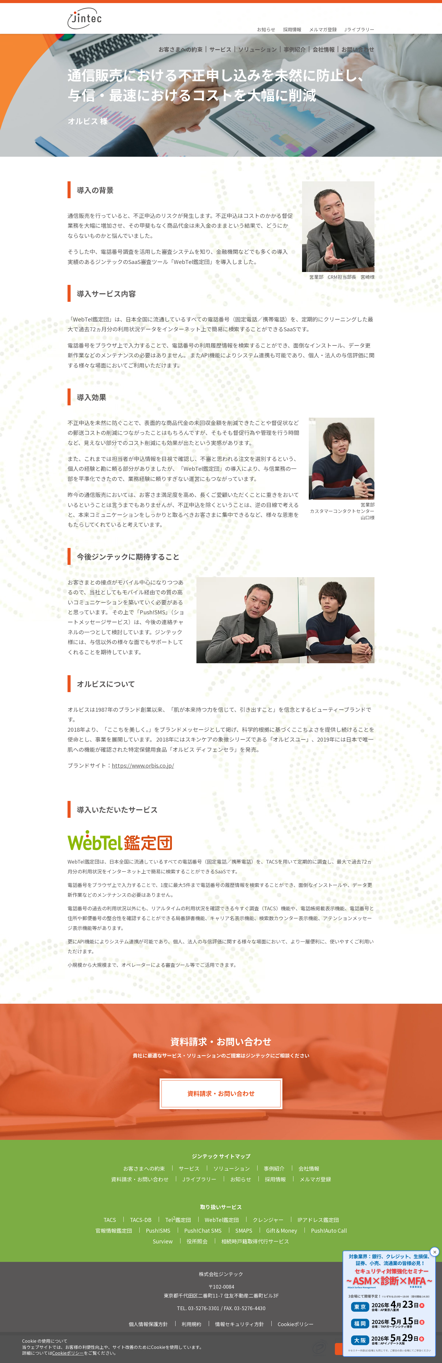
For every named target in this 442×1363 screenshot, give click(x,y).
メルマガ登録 (323, 11)
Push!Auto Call (329, 1230)
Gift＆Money (281, 1230)
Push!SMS (158, 1230)
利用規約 (191, 1324)
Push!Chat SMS (203, 1230)
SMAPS (243, 1230)
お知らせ (266, 11)
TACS (109, 1219)
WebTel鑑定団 (222, 1219)
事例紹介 (295, 23)
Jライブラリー (359, 11)
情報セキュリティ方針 (239, 1324)
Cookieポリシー (68, 1353)
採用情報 (292, 11)
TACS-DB (140, 1219)
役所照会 (197, 1241)
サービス (220, 23)
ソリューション (257, 23)
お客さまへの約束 (180, 23)
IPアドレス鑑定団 (318, 1219)
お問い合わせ (357, 23)
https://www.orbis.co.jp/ (143, 765)
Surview (163, 1241)
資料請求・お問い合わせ (221, 1093)
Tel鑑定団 (178, 1219)
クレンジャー (268, 1219)
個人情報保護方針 (148, 1324)
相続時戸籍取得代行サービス (255, 1241)
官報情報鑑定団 (113, 1230)
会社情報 (323, 23)
